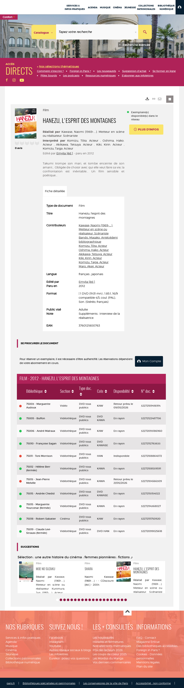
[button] (180, 7)
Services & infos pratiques (23, 636)
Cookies (141, 653)
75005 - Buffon (35, 417)
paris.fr (11, 682)
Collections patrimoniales (23, 657)
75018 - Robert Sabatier (41, 517)
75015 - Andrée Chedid (40, 492)
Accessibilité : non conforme (153, 682)
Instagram (56, 640)
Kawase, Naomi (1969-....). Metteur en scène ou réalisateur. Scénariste (96, 229)
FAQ (139, 636)
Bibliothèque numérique (23, 661)
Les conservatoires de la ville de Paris (105, 682)
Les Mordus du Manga (108, 657)
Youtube (55, 645)
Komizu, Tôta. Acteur (82, 140)
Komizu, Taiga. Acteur (58, 148)
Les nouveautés (103, 636)
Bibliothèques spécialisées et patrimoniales (49, 682)
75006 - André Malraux (40, 429)
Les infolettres (58, 653)
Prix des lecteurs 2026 (108, 649)
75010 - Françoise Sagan (41, 442)
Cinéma (11, 649)
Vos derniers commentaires (112, 661)
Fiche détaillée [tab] (55, 191)
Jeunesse (12, 653)
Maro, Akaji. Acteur (91, 266)
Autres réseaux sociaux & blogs (70, 649)
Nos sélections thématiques (112, 645)
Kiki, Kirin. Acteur (109, 144)
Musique (11, 645)
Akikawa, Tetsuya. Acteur (74, 144)
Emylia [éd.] (64, 153)
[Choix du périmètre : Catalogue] (43, 32)
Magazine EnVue (148, 640)
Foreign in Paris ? (148, 649)
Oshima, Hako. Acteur (94, 250)
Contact (150, 636)
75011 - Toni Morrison (39, 454)
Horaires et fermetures (108, 640)
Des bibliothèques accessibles (157, 645)
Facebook (56, 636)
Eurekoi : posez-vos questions (69, 657)
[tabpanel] (83, 266)
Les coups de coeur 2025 (110, 653)
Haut (127, 610)
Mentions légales (148, 661)
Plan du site (144, 665)
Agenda (11, 640)
